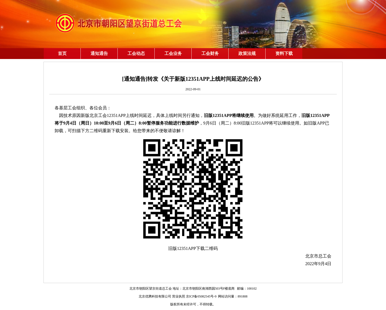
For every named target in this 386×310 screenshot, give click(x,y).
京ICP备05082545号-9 (201, 296)
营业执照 (178, 296)
